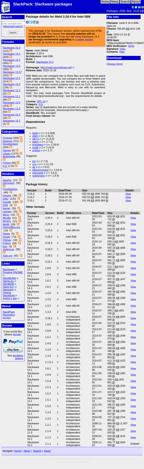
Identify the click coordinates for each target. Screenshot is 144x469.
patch (35, 141)
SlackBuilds (9, 278)
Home (17, 451)
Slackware (9, 269)
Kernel (6, 208)
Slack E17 (8, 286)
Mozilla (7, 218)
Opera (6, 233)
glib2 (35, 136)
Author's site (10, 298)
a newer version (84, 39)
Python (7, 163)
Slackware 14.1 (11, 60)
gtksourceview (40, 170)
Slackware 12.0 (11, 102)
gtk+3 (35, 139)
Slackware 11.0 (11, 108)
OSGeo (7, 240)
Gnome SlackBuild (9, 294)
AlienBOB (8, 284)
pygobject (37, 144)
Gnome (7, 195)
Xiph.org (7, 255)
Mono (6, 214)
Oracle (6, 237)
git (33, 167)
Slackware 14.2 (11, 54)
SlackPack (9, 312)
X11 (5, 166)
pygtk (35, 147)
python (36, 150)
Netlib (6, 224)
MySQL (7, 221)
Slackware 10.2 (11, 114)
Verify (131, 46)
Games (7, 150)
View (122, 49)
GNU (6, 198)
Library (7, 153)
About (47, 451)
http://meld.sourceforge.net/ (56, 67)
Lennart (7, 211)
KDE (5, 205)
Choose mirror (115, 64)
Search (37, 451)
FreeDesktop (10, 189)
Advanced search (13, 26)
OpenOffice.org (11, 227)
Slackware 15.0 (11, 47)
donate (17, 334)
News (27, 451)
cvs (34, 164)
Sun (5, 246)
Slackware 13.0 (11, 84)
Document (8, 183)
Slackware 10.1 (11, 120)
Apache (7, 180)
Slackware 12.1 (11, 96)
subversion (38, 175)
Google (7, 202)
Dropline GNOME (13, 272)
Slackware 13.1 (11, 78)
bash (35, 133)
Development (10, 144)
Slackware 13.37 (12, 72)
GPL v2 (41, 101)
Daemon (7, 141)
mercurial (37, 172)
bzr (34, 161)
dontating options (18, 357)
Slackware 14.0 (11, 66)
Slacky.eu (8, 281)
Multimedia (9, 156)
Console (7, 138)
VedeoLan (8, 249)
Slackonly (8, 289)
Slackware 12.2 (11, 90)
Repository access (9, 316)
